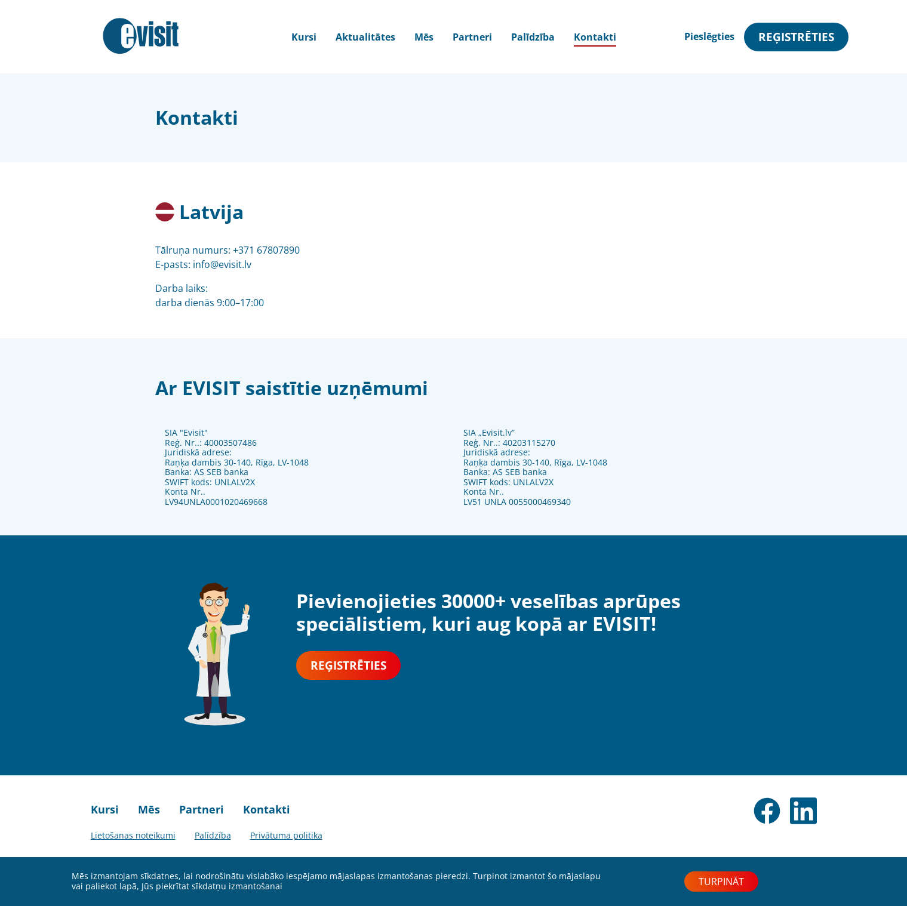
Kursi (105, 809)
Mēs (423, 37)
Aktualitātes (365, 37)
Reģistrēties (796, 37)
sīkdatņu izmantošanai (237, 886)
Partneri (472, 37)
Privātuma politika (286, 835)
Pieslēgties (709, 36)
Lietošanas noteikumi (133, 835)
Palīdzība (533, 37)
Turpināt (721, 881)
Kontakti (595, 37)
